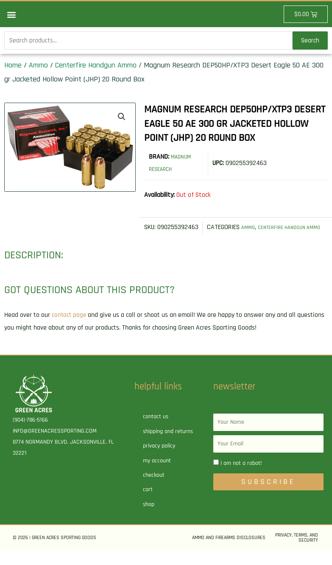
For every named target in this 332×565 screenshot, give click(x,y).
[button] (11, 14)
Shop (148, 519)
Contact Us (155, 431)
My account (157, 475)
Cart (148, 504)
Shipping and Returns (168, 446)
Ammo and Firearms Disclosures (228, 552)
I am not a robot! (241, 477)
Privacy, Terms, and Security (296, 552)
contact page (69, 329)
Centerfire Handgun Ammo (96, 67)
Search (310, 41)
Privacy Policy (159, 460)
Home (13, 67)
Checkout (154, 489)
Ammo (38, 67)
